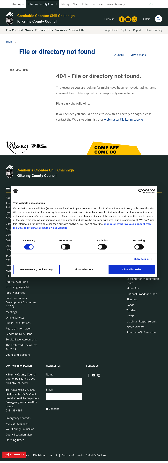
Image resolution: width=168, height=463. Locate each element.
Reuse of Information (18, 331)
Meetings (11, 314)
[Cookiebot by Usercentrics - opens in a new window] (140, 191)
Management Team (17, 425)
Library (65, 4)
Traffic (130, 318)
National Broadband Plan (142, 296)
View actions (136, 57)
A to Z (53, 457)
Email (49, 392)
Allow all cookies (132, 269)
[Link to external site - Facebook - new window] (121, 18)
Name (49, 377)
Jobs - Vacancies (15, 295)
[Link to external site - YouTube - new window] (127, 18)
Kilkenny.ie (17, 4)
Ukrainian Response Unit (142, 324)
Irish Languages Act (17, 289)
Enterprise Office (92, 4)
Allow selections (84, 269)
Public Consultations (18, 325)
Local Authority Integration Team (143, 283)
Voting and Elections (18, 357)
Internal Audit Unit (17, 284)
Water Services (136, 329)
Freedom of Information (141, 335)
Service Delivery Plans (19, 336)
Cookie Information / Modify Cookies (84, 457)
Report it (138, 32)
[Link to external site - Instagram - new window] (133, 18)
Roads (130, 307)
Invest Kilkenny (116, 4)
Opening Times (15, 442)
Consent (54, 412)
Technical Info (19, 72)
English (10, 44)
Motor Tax (133, 291)
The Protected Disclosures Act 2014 (21, 349)
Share (118, 57)
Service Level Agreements (21, 342)
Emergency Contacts (18, 420)
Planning (132, 301)
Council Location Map (19, 437)
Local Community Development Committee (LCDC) (21, 305)
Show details (141, 259)
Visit (75, 4)
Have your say (154, 32)
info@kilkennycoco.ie (27, 400)
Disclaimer (39, 457)
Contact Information (19, 368)
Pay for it (125, 32)
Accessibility (14, 454)
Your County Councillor (20, 431)
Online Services (15, 320)
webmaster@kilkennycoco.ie (123, 122)
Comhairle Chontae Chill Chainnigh (46, 16)
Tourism (132, 312)
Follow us (92, 368)
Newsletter (53, 368)
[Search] (158, 18)
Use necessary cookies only (36, 269)
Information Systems (18, 278)
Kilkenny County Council (42, 4)
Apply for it (111, 32)
